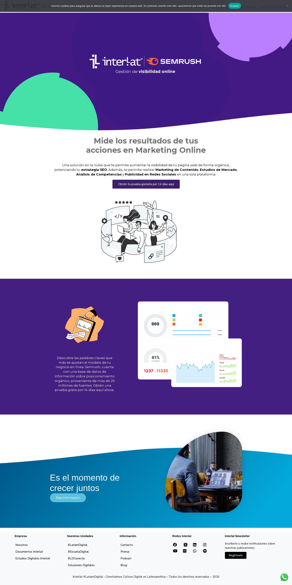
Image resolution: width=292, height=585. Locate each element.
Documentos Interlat (29, 552)
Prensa (125, 552)
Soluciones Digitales (81, 565)
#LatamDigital (77, 545)
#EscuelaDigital (78, 552)
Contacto (127, 545)
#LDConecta (76, 558)
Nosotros (21, 545)
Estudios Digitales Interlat (32, 558)
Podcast (126, 558)
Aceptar (234, 5)
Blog (124, 565)
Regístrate (236, 555)
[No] (287, 6)
